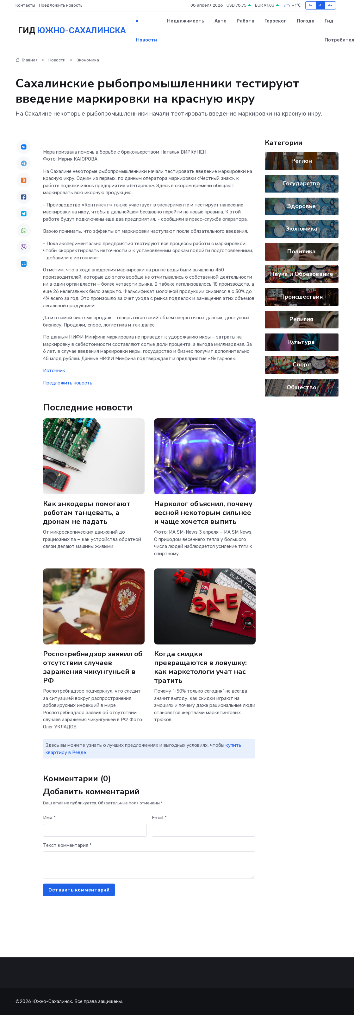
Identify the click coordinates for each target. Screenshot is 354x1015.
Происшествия (301, 297)
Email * (159, 818)
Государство (301, 183)
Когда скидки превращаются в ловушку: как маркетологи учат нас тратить (200, 667)
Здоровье (302, 206)
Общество (302, 387)
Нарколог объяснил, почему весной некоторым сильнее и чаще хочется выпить (203, 513)
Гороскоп (275, 21)
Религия (302, 319)
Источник (54, 370)
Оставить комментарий (78, 890)
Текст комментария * (67, 845)
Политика (302, 251)
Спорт (302, 364)
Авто (220, 21)
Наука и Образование (301, 274)
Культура (302, 342)
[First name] (95, 830)
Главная (27, 60)
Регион (301, 161)
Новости (146, 40)
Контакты (25, 5)
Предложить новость (61, 5)
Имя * (49, 818)
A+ (330, 5)
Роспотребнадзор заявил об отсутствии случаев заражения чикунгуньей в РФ (92, 667)
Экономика (88, 60)
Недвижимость (185, 21)
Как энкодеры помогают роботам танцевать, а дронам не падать (86, 513)
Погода (305, 21)
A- (311, 5)
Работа (245, 21)
